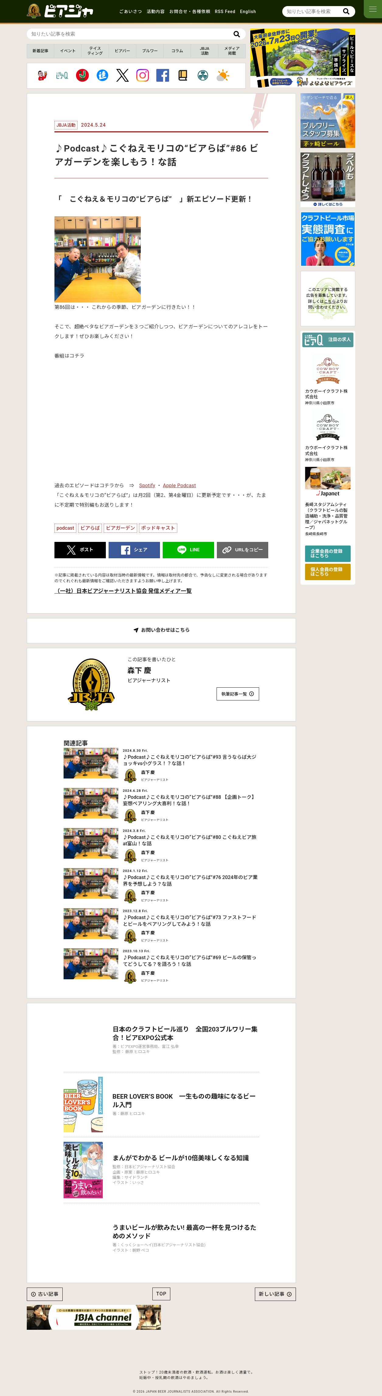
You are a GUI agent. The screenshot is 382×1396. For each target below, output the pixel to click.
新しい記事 (272, 1278)
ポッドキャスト (158, 528)
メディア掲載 (232, 51)
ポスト (86, 550)
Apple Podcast (179, 485)
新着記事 (40, 51)
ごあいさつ (130, 11)
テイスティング (95, 51)
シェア (141, 550)
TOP (161, 1278)
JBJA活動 (204, 51)
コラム (177, 51)
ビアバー (122, 51)
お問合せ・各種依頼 (189, 11)
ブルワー (150, 51)
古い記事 (48, 1278)
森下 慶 (139, 670)
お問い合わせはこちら (165, 630)
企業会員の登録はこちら (326, 554)
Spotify (147, 485)
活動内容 (156, 11)
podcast (65, 528)
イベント (68, 51)
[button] (298, 82)
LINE (195, 550)
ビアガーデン (120, 528)
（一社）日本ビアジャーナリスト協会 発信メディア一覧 (123, 591)
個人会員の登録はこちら (326, 572)
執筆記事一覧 (234, 694)
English (248, 11)
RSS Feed (225, 11)
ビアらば (90, 528)
